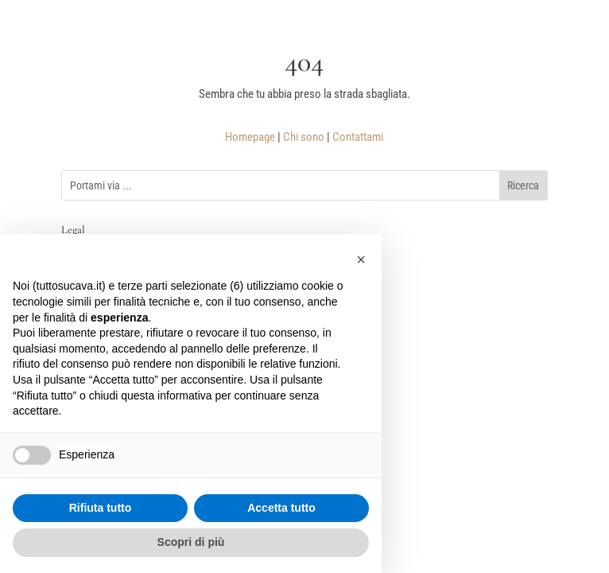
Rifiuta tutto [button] (100, 507)
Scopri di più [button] (191, 542)
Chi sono (303, 137)
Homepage (250, 137)
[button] (361, 259)
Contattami (357, 137)
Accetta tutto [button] (281, 507)
